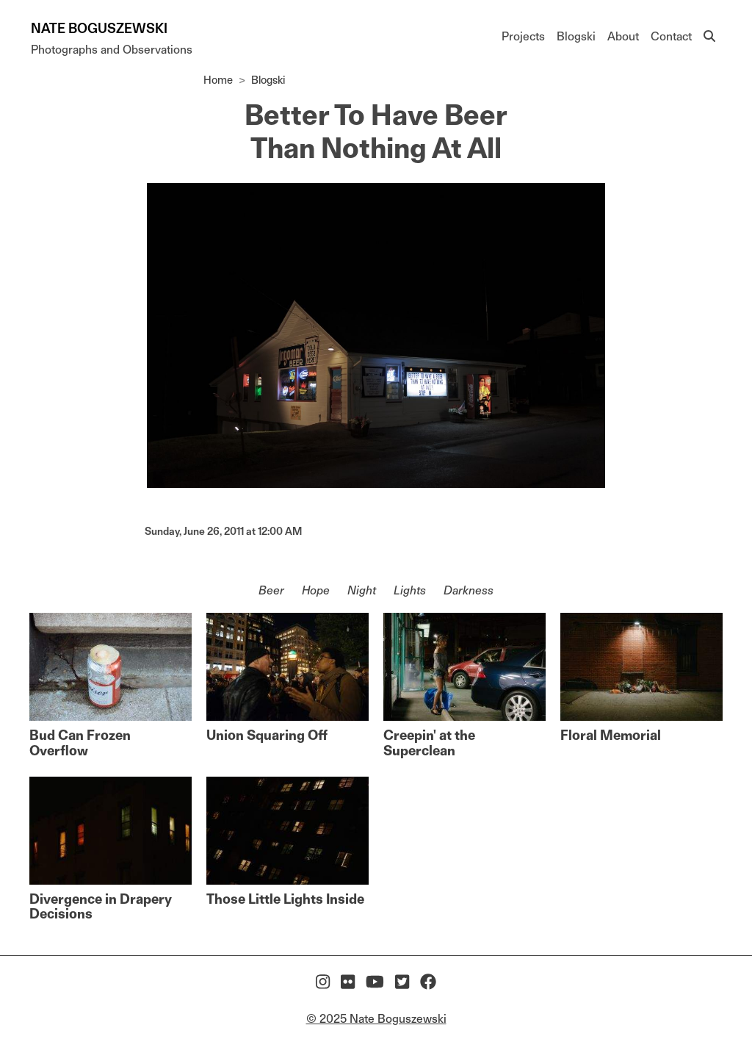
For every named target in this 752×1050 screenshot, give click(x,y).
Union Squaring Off (267, 735)
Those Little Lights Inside (285, 899)
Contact (671, 36)
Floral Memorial (610, 735)
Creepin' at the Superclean (429, 742)
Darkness (469, 590)
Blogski (576, 36)
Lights (410, 590)
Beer (271, 590)
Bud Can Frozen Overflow (80, 742)
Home (218, 79)
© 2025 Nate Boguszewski (376, 1019)
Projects (523, 36)
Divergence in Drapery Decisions (100, 906)
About (623, 36)
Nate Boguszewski (99, 28)
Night (361, 590)
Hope (316, 590)
